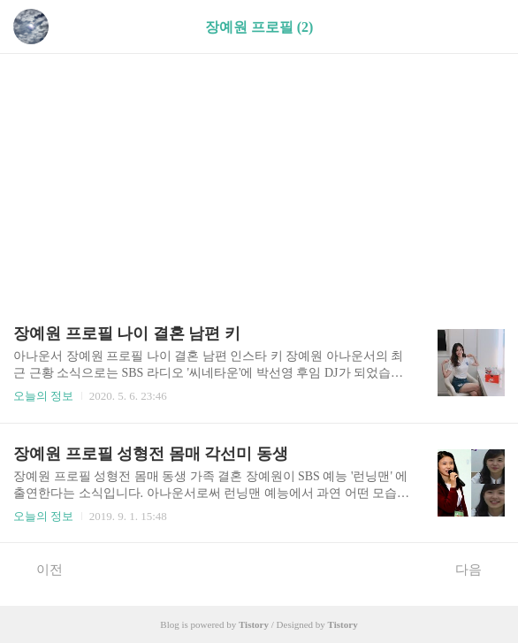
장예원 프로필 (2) (259, 26)
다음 (477, 569)
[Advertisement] (259, 179)
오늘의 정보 (43, 395)
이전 (40, 569)
